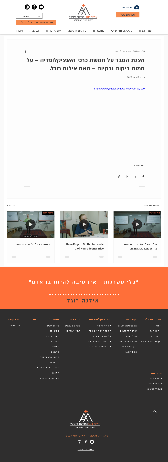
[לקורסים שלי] (127, 14)
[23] (60, 294)
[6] (105, 294)
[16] (79, 294)
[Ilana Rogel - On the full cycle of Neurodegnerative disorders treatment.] (84, 224)
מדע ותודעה (139, 165)
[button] (77, 30)
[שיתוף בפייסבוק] (143, 176)
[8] (100, 294)
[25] (55, 294)
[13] (86, 294)
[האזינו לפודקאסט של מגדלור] (36, 22)
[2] (115, 294)
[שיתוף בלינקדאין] (127, 176)
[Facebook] (34, 7)
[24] (58, 294)
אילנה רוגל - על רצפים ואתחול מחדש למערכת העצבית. (140, 246)
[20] (68, 294)
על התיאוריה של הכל (100, 346)
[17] (76, 294)
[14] (84, 294)
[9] (97, 294)
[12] (89, 294)
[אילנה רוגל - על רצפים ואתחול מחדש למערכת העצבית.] (137, 224)
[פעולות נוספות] (25, 51)
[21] (65, 294)
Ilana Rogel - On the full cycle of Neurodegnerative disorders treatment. (85, 246)
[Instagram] (27, 7)
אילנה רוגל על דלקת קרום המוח (33, 244)
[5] (107, 294)
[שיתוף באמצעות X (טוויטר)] (135, 176)
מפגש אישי (155, 336)
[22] (63, 294)
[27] (50, 294)
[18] (71, 294)
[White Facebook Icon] (86, 442)
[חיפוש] (29, 16)
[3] (113, 294)
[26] (52, 294)
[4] (110, 294)
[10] (94, 294)
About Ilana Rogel (151, 341)
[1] (118, 294)
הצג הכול (11, 205)
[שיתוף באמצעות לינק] (119, 176)
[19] (73, 294)
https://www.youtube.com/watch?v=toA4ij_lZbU (119, 88)
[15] (81, 294)
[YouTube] (41, 7)
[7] (102, 294)
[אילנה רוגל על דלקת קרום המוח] (30, 224)
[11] (92, 294)
